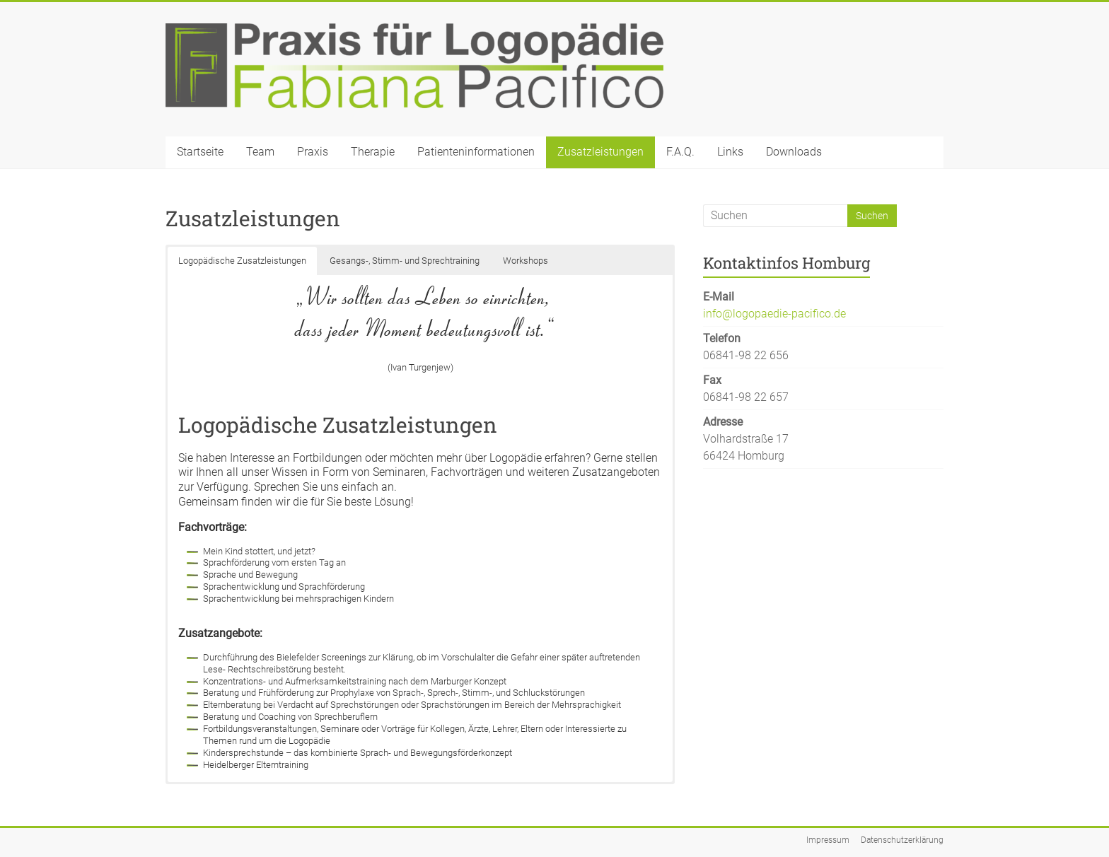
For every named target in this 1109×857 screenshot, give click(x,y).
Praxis (312, 151)
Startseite (200, 151)
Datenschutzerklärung (902, 840)
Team (260, 151)
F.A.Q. (680, 151)
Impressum (827, 840)
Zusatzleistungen (600, 151)
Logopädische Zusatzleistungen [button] (242, 260)
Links (730, 151)
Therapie (373, 151)
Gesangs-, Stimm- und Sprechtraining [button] (405, 260)
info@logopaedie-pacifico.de (774, 313)
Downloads (794, 151)
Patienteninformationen (476, 151)
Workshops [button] (525, 260)
